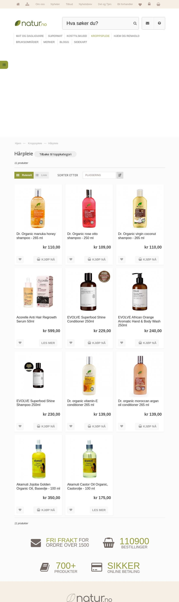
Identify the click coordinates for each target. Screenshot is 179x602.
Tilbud (69, 4)
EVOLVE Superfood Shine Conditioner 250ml (87, 228)
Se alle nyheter (26, 583)
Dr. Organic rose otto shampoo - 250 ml (83, 145)
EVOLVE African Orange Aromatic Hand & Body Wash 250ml (139, 230)
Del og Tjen (104, 4)
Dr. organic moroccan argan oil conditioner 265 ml (138, 311)
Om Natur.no (25, 570)
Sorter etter (69, 85)
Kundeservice (136, 576)
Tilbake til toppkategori (57, 64)
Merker (23, 576)
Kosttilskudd (62, 576)
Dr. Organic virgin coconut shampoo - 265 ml (137, 145)
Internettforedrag (102, 576)
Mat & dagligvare (64, 564)
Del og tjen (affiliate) (103, 583)
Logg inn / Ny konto (138, 564)
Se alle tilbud (25, 589)
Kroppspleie (62, 583)
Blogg (97, 564)
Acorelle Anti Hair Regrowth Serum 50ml (38, 228)
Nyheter (55, 4)
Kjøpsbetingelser (137, 583)
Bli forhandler (125, 4)
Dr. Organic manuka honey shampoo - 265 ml (37, 145)
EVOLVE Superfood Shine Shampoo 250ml (37, 311)
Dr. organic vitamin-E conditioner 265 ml (83, 311)
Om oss (40, 4)
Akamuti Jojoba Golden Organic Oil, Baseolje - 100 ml (37, 396)
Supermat (61, 570)
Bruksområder (101, 570)
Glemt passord (136, 570)
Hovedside (24, 564)
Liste (41, 85)
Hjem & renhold (64, 589)
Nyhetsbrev (85, 4)
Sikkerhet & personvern (140, 589)
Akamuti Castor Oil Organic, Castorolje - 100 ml (88, 394)
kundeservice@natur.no (89, 539)
